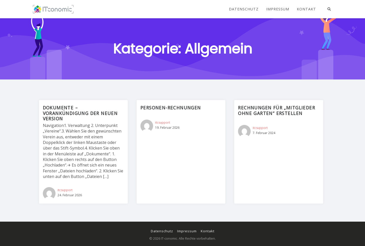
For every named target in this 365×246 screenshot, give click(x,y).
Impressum (277, 9)
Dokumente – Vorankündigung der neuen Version (80, 113)
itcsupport (65, 190)
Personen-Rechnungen (170, 108)
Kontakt (306, 9)
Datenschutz (244, 9)
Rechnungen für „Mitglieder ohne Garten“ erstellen (276, 110)
